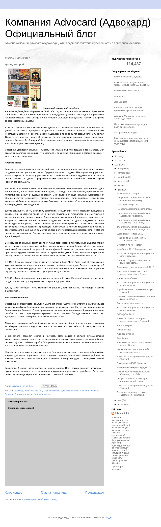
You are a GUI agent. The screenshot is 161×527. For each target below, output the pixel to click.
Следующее (13, 492)
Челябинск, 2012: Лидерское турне (134, 249)
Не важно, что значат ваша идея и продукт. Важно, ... (134, 343)
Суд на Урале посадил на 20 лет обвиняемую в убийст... (133, 373)
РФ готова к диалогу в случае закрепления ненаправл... (132, 393)
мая (120, 400)
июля (120, 185)
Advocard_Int (122, 413)
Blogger (108, 517)
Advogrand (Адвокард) (125, 132)
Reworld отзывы (42, 394)
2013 (117, 160)
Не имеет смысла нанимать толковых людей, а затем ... (136, 297)
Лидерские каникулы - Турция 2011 (134, 367)
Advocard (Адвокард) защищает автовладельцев (130, 117)
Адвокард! (119, 96)
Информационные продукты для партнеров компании (130, 125)
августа (122, 181)
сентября (122, 177)
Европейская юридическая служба (60, 390)
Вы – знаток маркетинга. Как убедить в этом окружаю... (135, 254)
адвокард (18, 390)
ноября (121, 168)
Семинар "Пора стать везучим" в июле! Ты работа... (133, 261)
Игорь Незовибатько (127, 278)
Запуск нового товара (128, 193)
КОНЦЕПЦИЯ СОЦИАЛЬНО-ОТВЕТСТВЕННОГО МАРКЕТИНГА (132, 83)
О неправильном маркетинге (131, 303)
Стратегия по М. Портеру (129, 245)
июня (120, 189)
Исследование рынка (127, 204)
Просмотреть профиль (118, 467)
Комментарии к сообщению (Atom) (39, 499)
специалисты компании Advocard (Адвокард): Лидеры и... (133, 214)
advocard (84, 390)
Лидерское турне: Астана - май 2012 (135, 267)
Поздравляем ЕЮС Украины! (131, 363)
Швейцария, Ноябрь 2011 (130, 234)
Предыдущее (94, 492)
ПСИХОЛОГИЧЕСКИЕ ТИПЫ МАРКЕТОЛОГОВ (131, 239)
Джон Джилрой (124, 325)
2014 (117, 156)
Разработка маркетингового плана (134, 209)
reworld (28, 394)
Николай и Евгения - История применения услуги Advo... (132, 272)
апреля (121, 404)
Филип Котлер (124, 329)
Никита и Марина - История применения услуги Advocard (133, 320)
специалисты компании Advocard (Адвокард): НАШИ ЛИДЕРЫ (133, 221)
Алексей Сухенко (125, 334)
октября (122, 173)
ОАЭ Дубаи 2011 (125, 314)
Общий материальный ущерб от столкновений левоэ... (132, 380)
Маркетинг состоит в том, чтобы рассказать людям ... (133, 350)
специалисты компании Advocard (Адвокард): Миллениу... (133, 199)
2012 (117, 164)
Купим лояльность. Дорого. (128, 76)
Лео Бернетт (120, 102)
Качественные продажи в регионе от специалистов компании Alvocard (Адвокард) (132, 141)
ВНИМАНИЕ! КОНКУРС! (126, 90)
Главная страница (54, 492)
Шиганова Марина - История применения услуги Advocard (129, 109)
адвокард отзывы (33, 390)
